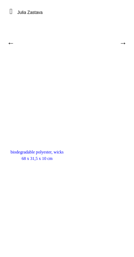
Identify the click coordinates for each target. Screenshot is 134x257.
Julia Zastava (30, 12)
